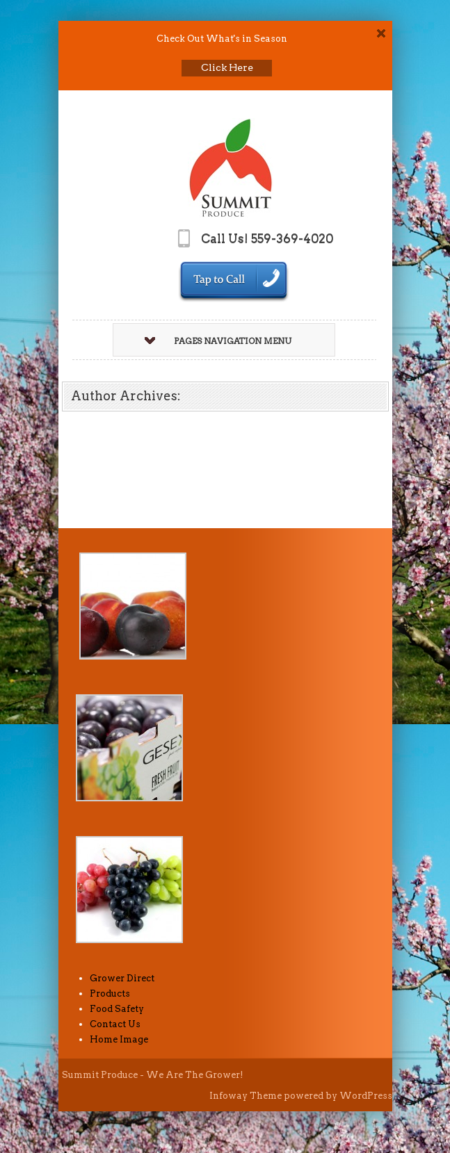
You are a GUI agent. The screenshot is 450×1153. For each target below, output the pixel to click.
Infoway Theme (245, 1095)
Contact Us (115, 1024)
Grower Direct (122, 978)
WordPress (365, 1095)
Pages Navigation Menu (218, 341)
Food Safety (117, 1009)
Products (110, 993)
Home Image (119, 1039)
